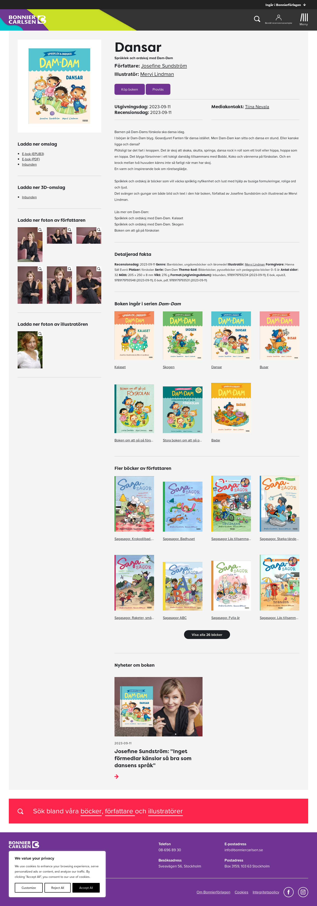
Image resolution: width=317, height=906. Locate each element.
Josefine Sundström (164, 66)
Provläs (158, 89)
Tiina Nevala (257, 106)
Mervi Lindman (157, 74)
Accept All (86, 888)
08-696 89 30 (169, 850)
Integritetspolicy (266, 892)
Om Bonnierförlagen (213, 892)
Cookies (241, 892)
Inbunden (29, 164)
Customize (29, 888)
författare (120, 811)
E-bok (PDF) (31, 159)
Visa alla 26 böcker (207, 634)
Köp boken (129, 89)
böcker (91, 811)
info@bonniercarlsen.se (244, 850)
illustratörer (165, 811)
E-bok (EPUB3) (33, 153)
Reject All (57, 888)
